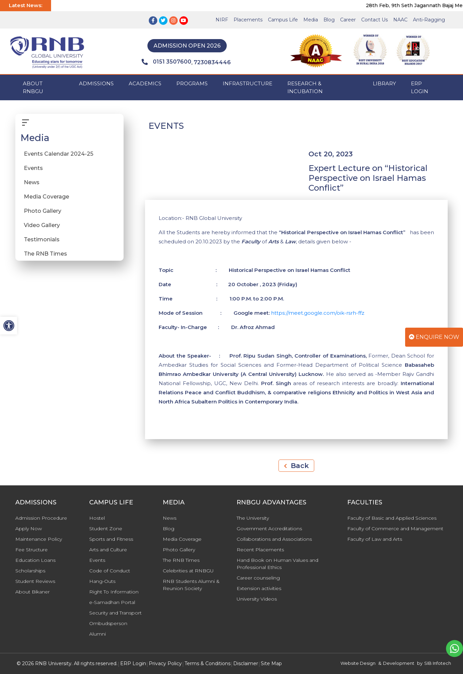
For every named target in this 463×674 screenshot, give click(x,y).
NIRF (221, 20)
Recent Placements (260, 550)
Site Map (271, 663)
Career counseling (258, 578)
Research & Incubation (305, 87)
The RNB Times (45, 253)
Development (398, 663)
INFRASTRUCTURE (247, 83)
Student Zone (105, 528)
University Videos (257, 599)
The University (253, 518)
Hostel (97, 518)
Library (384, 83)
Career (348, 20)
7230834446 (212, 62)
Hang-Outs (102, 581)
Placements (248, 20)
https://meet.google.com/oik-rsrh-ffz (317, 313)
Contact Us (374, 20)
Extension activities (259, 588)
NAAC (400, 20)
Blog (329, 20)
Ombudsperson (108, 623)
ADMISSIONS (96, 83)
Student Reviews (35, 581)
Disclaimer (245, 663)
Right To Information (114, 592)
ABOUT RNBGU (33, 87)
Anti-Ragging (429, 20)
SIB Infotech (437, 663)
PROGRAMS (192, 83)
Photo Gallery (42, 211)
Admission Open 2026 (187, 45)
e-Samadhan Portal (112, 602)
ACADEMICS (145, 83)
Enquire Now (434, 337)
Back (296, 466)
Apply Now (28, 528)
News (31, 182)
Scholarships (30, 571)
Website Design (358, 663)
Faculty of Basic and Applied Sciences (391, 518)
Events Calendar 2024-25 (58, 154)
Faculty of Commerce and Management (395, 528)
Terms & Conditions (207, 663)
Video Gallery (42, 225)
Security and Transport (115, 613)
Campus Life (283, 20)
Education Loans (35, 560)
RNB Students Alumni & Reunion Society (191, 584)
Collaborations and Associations (274, 539)
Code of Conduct (109, 571)
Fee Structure (31, 550)
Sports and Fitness (111, 539)
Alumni (97, 634)
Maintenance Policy (38, 539)
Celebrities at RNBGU (188, 571)
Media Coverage (46, 196)
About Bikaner (32, 592)
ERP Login (419, 87)
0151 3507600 (166, 62)
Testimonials (42, 239)
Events (33, 168)
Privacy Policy (165, 663)
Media (310, 20)
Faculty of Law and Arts (374, 539)
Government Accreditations (269, 528)
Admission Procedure (41, 518)
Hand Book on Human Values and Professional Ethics (277, 563)
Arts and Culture (108, 550)
